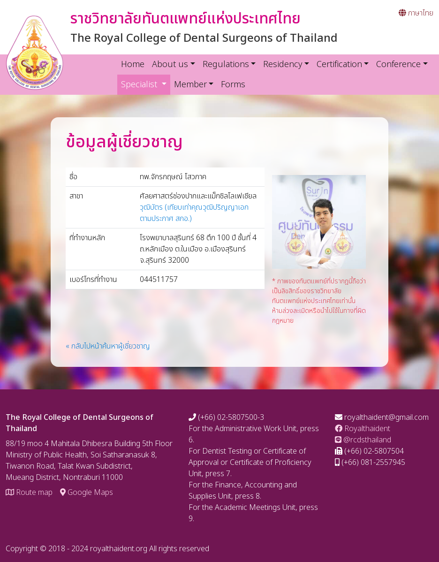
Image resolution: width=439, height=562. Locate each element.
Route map (29, 492)
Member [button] (190, 84)
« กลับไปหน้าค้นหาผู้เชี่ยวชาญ (108, 346)
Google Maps (86, 492)
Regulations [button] (226, 64)
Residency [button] (282, 64)
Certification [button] (339, 64)
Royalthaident (362, 428)
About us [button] (170, 64)
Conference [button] (398, 64)
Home (132, 64)
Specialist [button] (145, 84)
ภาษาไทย (416, 13)
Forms (233, 84)
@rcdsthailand (363, 440)
